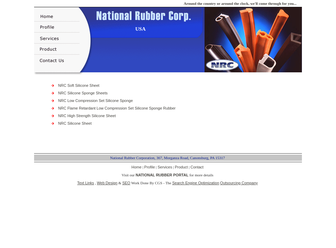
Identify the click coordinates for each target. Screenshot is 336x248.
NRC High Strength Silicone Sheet (87, 116)
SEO (126, 183)
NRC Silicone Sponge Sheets (83, 93)
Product (181, 167)
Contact (196, 167)
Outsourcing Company (239, 183)
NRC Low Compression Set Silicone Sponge (95, 101)
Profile (149, 167)
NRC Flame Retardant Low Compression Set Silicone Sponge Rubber (117, 108)
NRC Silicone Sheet (75, 123)
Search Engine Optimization (195, 183)
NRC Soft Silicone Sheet (78, 85)
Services (165, 167)
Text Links (85, 183)
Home (136, 167)
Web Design (107, 183)
